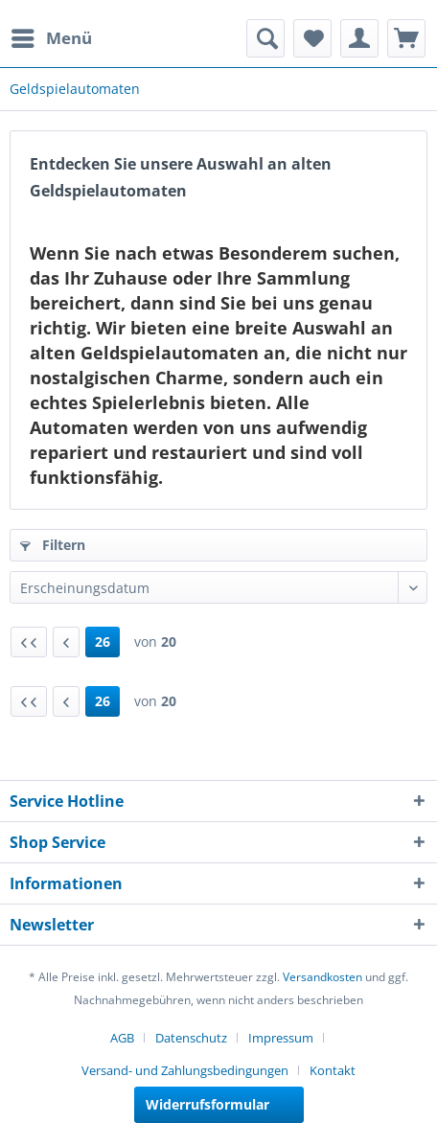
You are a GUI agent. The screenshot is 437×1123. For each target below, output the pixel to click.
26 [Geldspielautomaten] (102, 641)
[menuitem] (51, 38)
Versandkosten (322, 977)
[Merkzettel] (312, 38)
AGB (122, 1037)
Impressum (280, 1037)
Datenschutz (191, 1037)
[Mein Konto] (359, 38)
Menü (52, 36)
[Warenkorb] (406, 38)
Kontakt (333, 1070)
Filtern (52, 545)
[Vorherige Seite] (66, 642)
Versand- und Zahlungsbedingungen (184, 1070)
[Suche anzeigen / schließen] (265, 38)
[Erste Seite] (29, 642)
